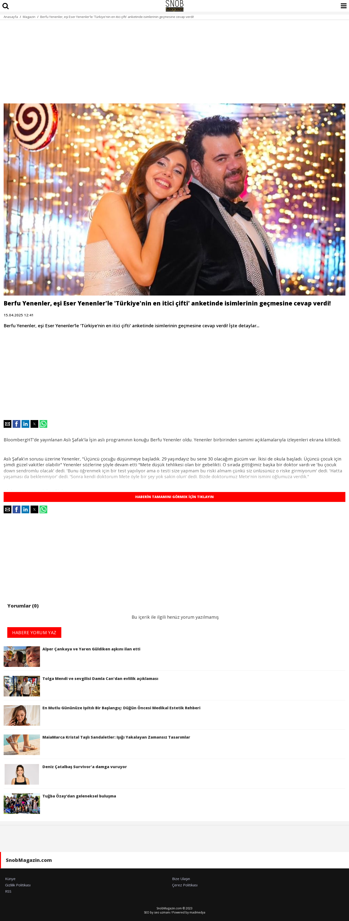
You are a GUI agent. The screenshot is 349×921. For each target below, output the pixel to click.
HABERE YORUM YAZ (34, 632)
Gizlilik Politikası (18, 884)
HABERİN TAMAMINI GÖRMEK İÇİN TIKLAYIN (174, 496)
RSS (8, 891)
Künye (10, 878)
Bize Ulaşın (181, 878)
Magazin (29, 17)
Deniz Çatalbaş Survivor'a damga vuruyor (65, 774)
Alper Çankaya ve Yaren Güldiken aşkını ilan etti (72, 656)
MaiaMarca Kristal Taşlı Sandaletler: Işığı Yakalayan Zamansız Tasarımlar (97, 744)
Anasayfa (11, 17)
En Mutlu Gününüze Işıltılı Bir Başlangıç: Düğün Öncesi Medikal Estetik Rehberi (102, 715)
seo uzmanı (162, 912)
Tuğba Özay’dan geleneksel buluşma (60, 803)
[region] (174, 59)
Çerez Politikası (185, 884)
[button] (7, 424)
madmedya (197, 912)
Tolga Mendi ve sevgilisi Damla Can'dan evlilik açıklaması (81, 686)
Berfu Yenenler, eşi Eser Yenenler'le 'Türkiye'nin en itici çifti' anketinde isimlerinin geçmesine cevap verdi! (117, 17)
